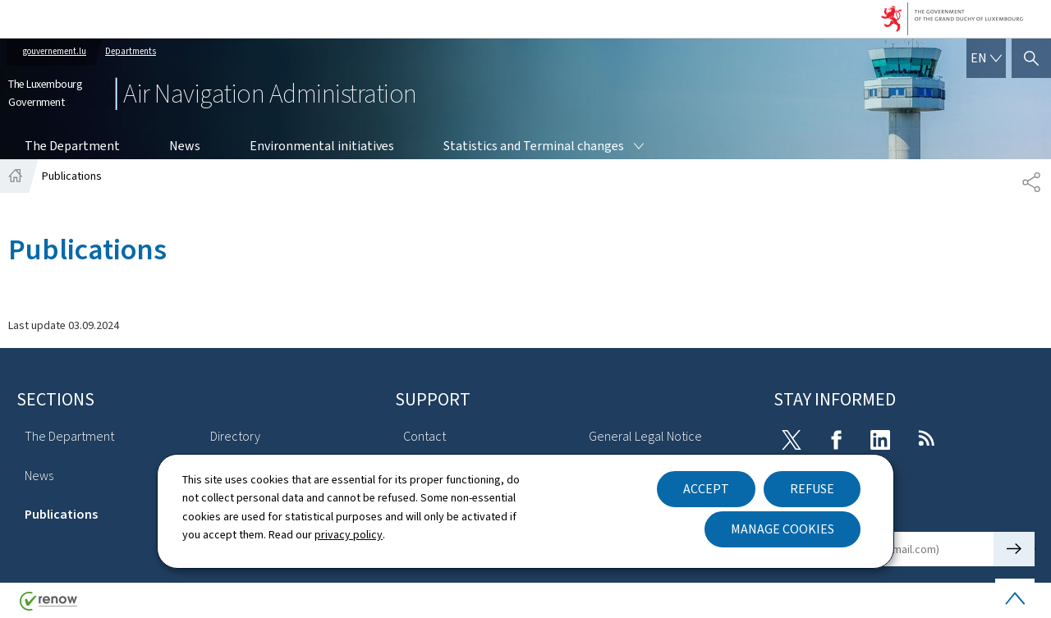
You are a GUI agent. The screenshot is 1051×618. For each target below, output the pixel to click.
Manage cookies (782, 529)
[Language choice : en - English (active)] (986, 58)
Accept (706, 488)
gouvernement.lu (54, 51)
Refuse (812, 488)
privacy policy (348, 534)
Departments (130, 51)
